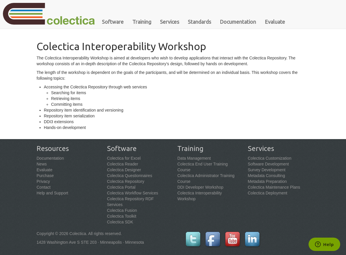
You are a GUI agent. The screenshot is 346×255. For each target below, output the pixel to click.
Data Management (194, 158)
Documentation (238, 22)
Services (169, 22)
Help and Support (52, 193)
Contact (44, 187)
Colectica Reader (122, 164)
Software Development (268, 164)
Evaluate (275, 22)
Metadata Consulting (266, 175)
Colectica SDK (120, 222)
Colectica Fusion (122, 210)
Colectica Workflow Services (132, 193)
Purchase (45, 175)
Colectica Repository (125, 181)
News (42, 164)
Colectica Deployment (267, 193)
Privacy (43, 181)
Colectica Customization (269, 158)
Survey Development (267, 169)
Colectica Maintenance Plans (274, 187)
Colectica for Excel (124, 158)
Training (141, 22)
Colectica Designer (124, 169)
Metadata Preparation (267, 181)
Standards (199, 22)
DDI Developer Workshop (200, 187)
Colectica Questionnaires (129, 175)
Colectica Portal (121, 187)
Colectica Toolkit (121, 216)
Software (113, 22)
